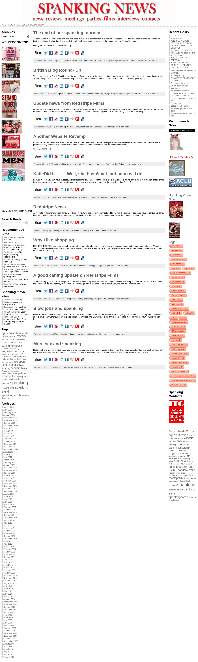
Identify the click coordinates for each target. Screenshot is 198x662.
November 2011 (10, 554)
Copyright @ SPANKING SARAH (17, 211)
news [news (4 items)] (16, 362)
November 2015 (10, 486)
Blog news (60, 93)
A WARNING (176, 38)
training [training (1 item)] (189, 313)
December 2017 (10, 444)
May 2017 (7, 457)
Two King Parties (10, 279)
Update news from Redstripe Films (69, 103)
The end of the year (179, 83)
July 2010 (7, 586)
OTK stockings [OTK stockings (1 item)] (178, 331)
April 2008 (7, 654)
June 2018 (8, 431)
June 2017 (8, 454)
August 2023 (9, 407)
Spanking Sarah (10, 317)
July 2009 (7, 615)
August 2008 (9, 644)
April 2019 (7, 410)
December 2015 (10, 483)
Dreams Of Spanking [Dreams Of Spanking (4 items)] (10, 348)
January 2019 (9, 415)
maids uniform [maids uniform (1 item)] (178, 358)
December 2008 (10, 633)
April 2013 (7, 525)
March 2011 (8, 567)
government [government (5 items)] (12, 354)
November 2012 (10, 533)
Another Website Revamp (59, 136)
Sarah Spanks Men (11, 264)
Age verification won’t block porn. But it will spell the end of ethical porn (183, 52)
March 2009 (8, 625)
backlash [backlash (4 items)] (5, 339)
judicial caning (73, 127)
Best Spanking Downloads (14, 245)
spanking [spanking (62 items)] (19, 382)
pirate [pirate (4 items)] (10, 371)
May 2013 (7, 523)
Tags (172, 242)
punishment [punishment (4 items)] (6, 373)
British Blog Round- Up (57, 70)
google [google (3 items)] (4, 354)
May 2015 (7, 499)
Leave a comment (150, 93)
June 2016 (8, 475)
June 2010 (8, 588)
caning (63, 127)
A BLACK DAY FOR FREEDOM (179, 59)
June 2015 (8, 496)
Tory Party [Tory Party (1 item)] (176, 300)
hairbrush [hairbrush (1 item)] (176, 313)
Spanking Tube (10, 274)
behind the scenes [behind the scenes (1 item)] (179, 344)
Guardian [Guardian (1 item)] (189, 268)
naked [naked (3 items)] (11, 362)
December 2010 (10, 575)
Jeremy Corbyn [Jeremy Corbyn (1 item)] (178, 291)
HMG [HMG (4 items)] (21, 354)
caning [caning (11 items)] (6, 345)
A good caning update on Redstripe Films (76, 275)
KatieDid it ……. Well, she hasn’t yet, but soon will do (87, 173)
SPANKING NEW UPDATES (183, 70)
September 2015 (10, 491)
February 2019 (9, 412)
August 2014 (9, 520)
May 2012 (7, 544)
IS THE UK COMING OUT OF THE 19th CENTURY (182, 64)
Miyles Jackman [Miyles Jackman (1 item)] (178, 259)
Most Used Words (181, 431)
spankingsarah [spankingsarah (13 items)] (11, 395)
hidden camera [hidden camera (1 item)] (178, 349)
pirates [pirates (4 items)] (16, 371)
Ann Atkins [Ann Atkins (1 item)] (176, 250)
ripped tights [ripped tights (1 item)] (177, 367)
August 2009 (9, 612)
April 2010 (7, 594)
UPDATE (175, 73)
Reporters (130, 60)
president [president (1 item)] (176, 286)
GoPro (74, 60)
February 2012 (9, 549)
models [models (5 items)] (10, 359)
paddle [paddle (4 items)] (23, 365)
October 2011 (9, 557)
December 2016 (10, 467)
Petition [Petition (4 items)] (5, 371)
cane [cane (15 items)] (13, 342)
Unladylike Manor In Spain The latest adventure (182, 94)
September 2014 (10, 517)
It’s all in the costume (180, 91)
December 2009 (10, 602)
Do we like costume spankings (179, 87)
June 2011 (8, 565)
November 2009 (10, 604)
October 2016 (9, 473)
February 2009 (9, 628)
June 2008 (8, 649)
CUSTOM (175, 35)
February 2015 (9, 507)
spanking (85, 197)
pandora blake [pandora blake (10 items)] (19, 368)
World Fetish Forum (12, 284)
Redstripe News (49, 206)
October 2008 (9, 638)
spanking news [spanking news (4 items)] (8, 388)
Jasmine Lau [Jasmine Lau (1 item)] (177, 277)
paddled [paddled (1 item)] (176, 268)
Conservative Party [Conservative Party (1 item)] (179, 309)
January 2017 (9, 465)
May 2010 (7, 591)
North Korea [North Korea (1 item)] (177, 304)
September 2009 (10, 609)
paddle (67, 367)
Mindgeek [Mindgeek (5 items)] (21, 356)
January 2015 (9, 510)
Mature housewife (86, 60)
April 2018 (7, 433)
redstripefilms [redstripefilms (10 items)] (10, 376)
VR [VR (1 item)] (183, 317)
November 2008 (10, 636)
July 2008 (7, 646)
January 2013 (9, 531)
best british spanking (65, 164)
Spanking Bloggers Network (15, 269)
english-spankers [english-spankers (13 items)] (13, 351)
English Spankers (11, 252)
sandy (77, 197)
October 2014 (9, 515)
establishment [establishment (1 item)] (178, 264)
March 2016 (8, 478)
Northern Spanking (11, 259)
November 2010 (10, 578)
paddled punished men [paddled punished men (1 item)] (181, 273)
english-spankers (73, 93)
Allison (61, 60)
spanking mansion (96, 164)
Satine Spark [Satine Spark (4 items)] (17, 379)
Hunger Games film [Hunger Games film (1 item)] (179, 362)
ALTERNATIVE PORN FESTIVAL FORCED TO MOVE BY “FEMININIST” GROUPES (182, 44)
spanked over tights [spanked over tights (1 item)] (179, 353)
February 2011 (9, 570)
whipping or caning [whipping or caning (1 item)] (179, 371)
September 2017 (10, 449)
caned (68, 60)
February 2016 (9, 481)
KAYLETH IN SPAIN (179, 68)
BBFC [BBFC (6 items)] (13, 339)
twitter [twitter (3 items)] (9, 398)
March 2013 (8, 528)
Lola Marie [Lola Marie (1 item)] (176, 255)
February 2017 (9, 462)
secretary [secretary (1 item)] (176, 340)
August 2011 (9, 560)
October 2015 (9, 489)
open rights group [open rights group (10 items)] (13, 363)
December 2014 (10, 512)
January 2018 (9, 441)
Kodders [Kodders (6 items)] (6, 356)
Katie (58, 197)
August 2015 (9, 494)
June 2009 (8, 617)
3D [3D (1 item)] (174, 317)
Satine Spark (100, 93)
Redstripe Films (10, 307)
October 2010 (9, 581)
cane (61, 299)
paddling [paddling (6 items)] (6, 368)
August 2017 (9, 452)
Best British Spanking (12, 242)
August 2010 (9, 583)
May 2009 (7, 620)
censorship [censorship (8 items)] (16, 345)
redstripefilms (101, 60)
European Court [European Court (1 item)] (178, 295)
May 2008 (7, 652)
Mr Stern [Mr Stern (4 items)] (17, 359)
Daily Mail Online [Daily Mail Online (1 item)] (179, 385)
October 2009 (9, 607)
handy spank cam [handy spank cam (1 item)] (179, 322)
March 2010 (8, 596)
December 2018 (10, 418)
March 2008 (8, 657)
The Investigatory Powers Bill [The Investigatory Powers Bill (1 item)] (183, 376)
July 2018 (7, 428)
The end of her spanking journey (66, 32)
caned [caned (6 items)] (20, 342)
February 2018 (9, 439)
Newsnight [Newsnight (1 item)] (176, 246)
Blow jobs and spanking (58, 308)
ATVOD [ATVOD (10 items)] (21, 336)
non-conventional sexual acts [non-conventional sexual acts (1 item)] (183, 380)
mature (69, 265)
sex (85, 367)
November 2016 (10, 470)
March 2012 (8, 546)
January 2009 (9, 631)
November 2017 (10, 446)
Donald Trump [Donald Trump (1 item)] (178, 282)
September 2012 (10, 538)
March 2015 (8, 504)
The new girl (176, 103)
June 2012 (8, 541)
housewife (60, 265)
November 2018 (10, 420)
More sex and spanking (57, 343)
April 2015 (7, 502)
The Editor (119, 164)
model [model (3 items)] (4, 359)
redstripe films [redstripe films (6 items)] (19, 373)
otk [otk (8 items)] (18, 364)
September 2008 (10, 641)
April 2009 (7, 623)
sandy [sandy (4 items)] (20, 376)
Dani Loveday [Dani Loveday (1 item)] (177, 335)
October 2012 (9, 536)
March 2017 (8, 460)
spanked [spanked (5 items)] (5, 384)
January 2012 (9, 552)
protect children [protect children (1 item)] (178, 326)
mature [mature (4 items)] (13, 357)
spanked (112, 60)
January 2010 (9, 599)
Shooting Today (177, 75)
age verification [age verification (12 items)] (11, 333)
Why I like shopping (53, 240)
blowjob (63, 334)
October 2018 (9, 423)
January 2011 (9, 573)
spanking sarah (114, 93)
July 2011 (7, 562)
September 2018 (10, 425)
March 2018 (8, 436)
